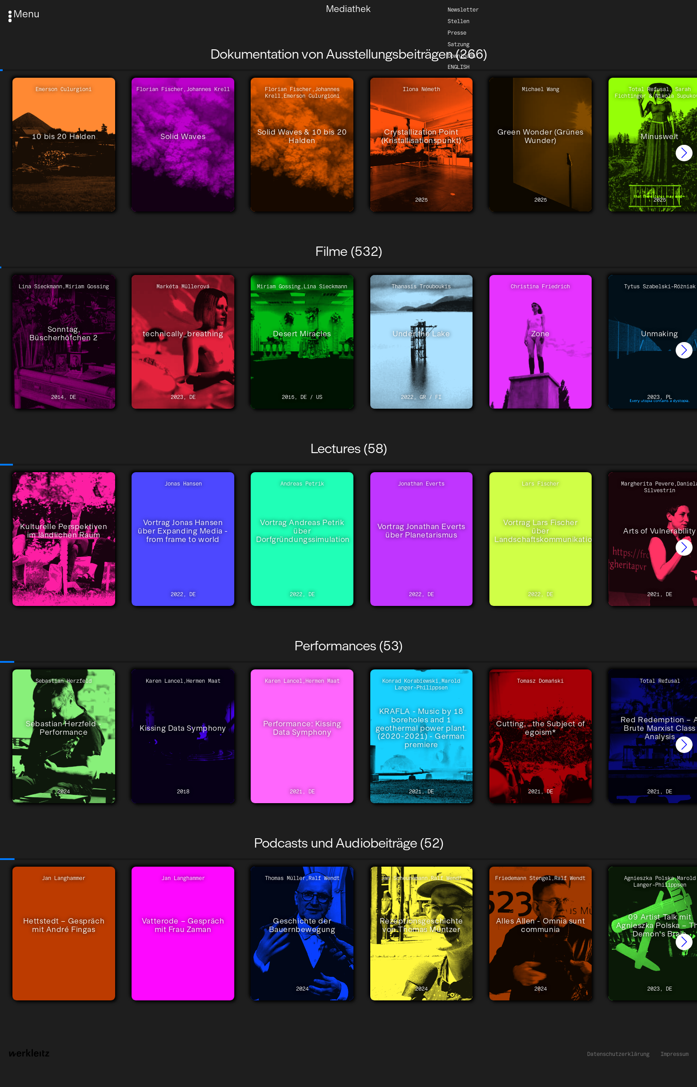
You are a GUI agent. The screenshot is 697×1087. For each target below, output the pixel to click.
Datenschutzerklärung (618, 1054)
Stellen (458, 20)
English (458, 67)
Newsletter (463, 9)
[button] (684, 153)
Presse (457, 32)
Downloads (462, 55)
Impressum (675, 1054)
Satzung (458, 43)
